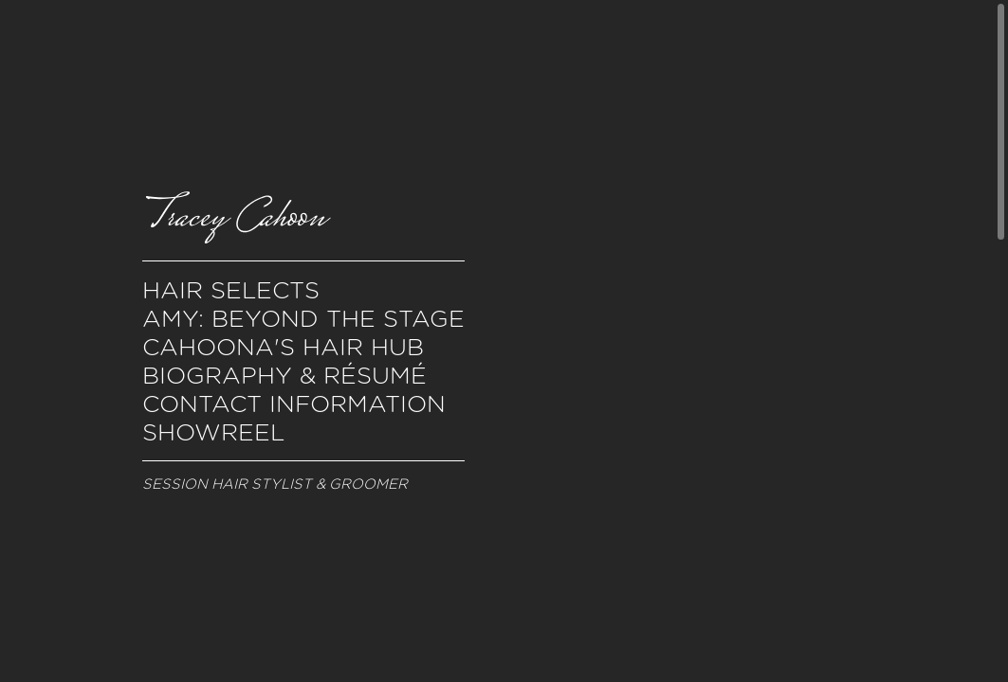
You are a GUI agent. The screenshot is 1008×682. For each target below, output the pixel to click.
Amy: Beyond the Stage (303, 318)
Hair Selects (231, 290)
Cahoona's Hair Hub (283, 346)
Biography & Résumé (284, 375)
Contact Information (294, 403)
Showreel (213, 432)
